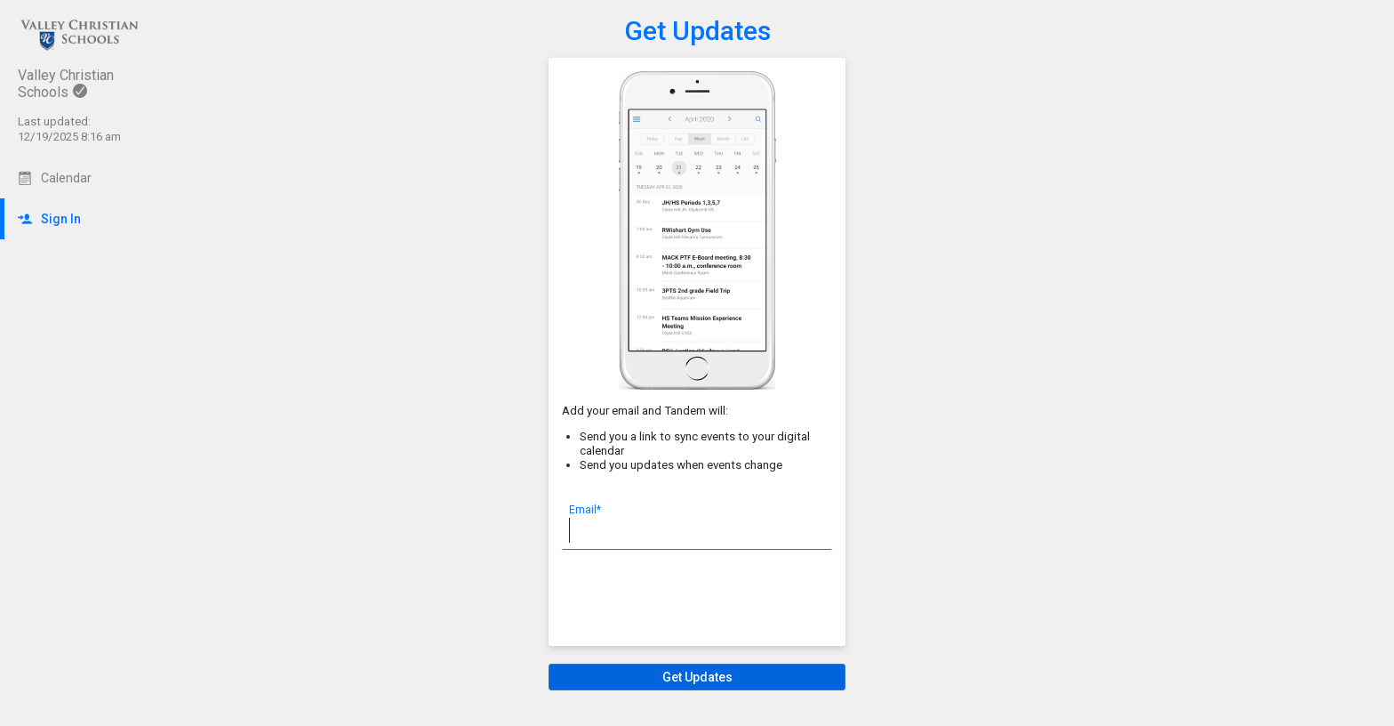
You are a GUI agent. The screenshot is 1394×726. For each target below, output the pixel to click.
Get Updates (697, 30)
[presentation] (697, 598)
